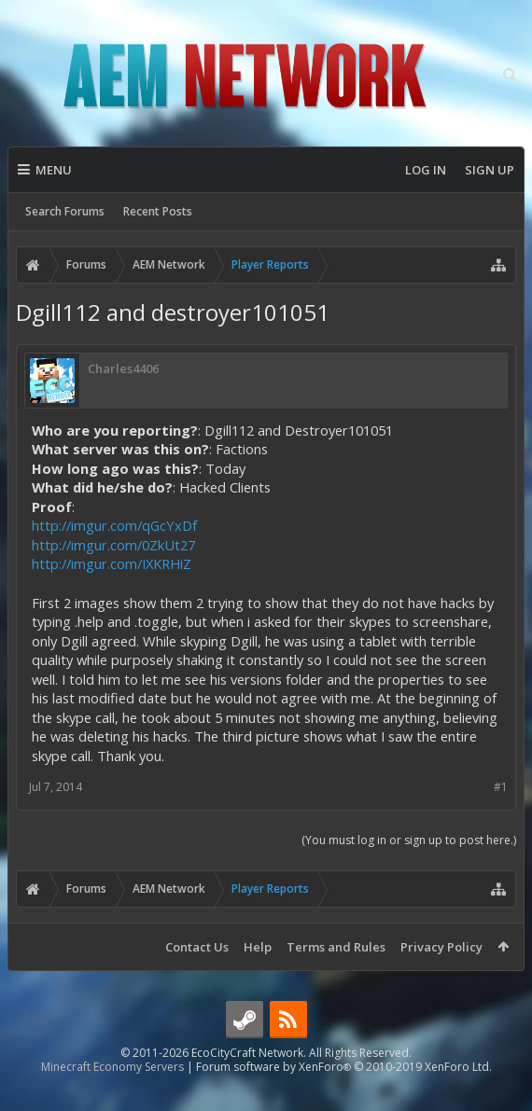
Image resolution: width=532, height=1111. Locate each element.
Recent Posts (157, 211)
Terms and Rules (336, 946)
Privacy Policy (441, 946)
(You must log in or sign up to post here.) (408, 840)
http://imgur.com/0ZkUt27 (113, 544)
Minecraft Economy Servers (112, 1096)
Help (258, 946)
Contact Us (197, 946)
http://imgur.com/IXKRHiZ (111, 563)
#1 (501, 787)
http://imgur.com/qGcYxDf (114, 525)
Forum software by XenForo (344, 1096)
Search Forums (65, 211)
